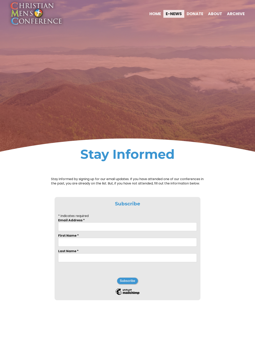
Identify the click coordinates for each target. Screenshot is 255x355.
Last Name (68, 251)
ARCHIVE (236, 14)
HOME (155, 14)
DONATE (195, 14)
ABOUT (215, 14)
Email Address (71, 220)
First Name (68, 235)
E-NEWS (174, 14)
